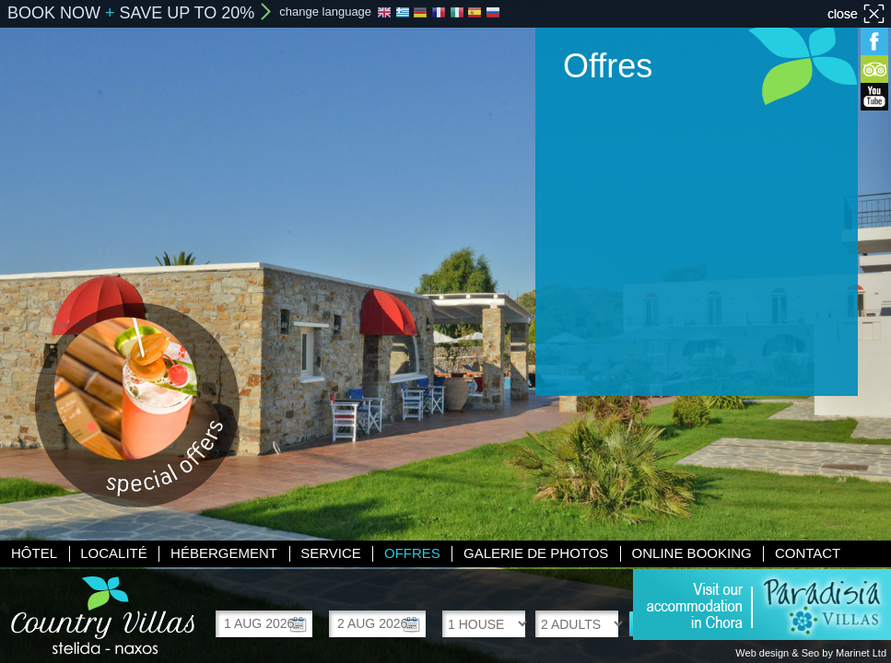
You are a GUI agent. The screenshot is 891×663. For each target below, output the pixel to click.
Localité (113, 553)
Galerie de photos (535, 553)
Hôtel (34, 553)
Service (330, 553)
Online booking (692, 553)
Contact (807, 553)
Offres (412, 553)
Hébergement (223, 553)
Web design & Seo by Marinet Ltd (810, 652)
